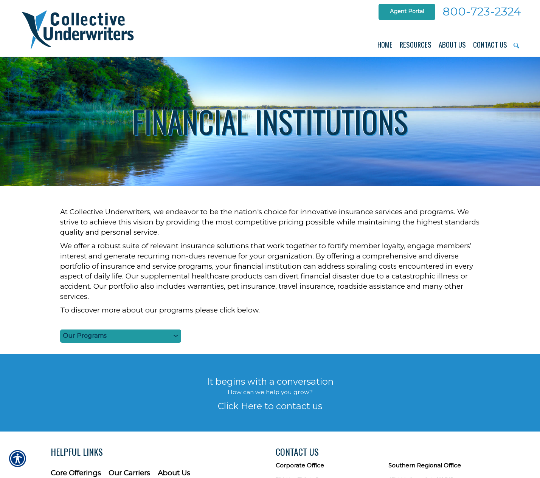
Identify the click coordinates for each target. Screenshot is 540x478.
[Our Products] (120, 336)
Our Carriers (129, 473)
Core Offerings (76, 473)
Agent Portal (407, 11)
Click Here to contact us (270, 406)
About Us (174, 473)
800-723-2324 (482, 12)
